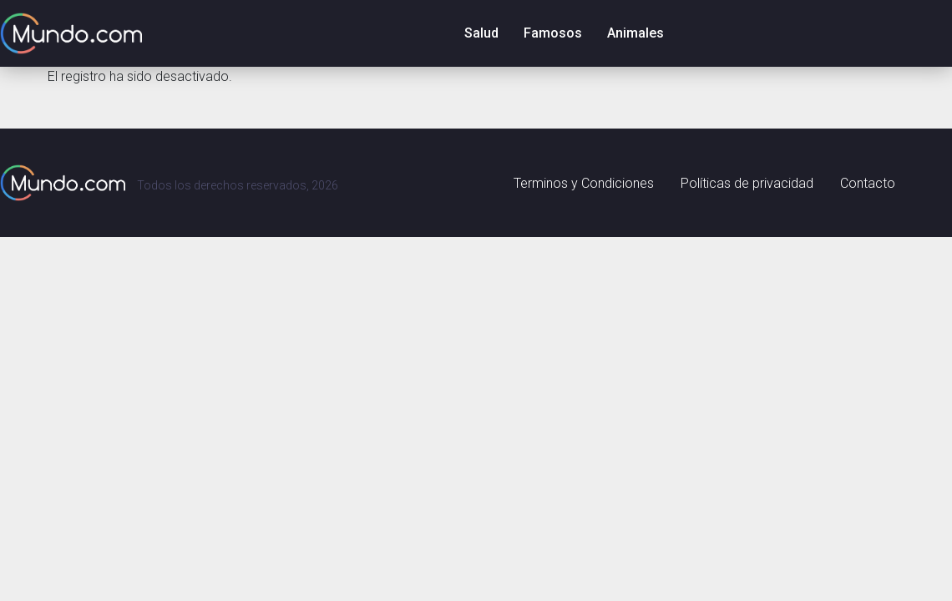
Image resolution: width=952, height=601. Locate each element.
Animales (635, 33)
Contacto (867, 183)
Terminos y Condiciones (584, 183)
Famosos (553, 33)
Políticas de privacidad (747, 183)
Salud (481, 33)
